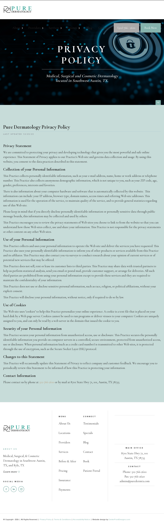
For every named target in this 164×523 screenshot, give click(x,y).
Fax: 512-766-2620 (134, 476)
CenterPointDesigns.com (119, 520)
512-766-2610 (46, 382)
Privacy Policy (46, 520)
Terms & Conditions (62, 520)
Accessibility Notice (81, 520)
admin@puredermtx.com (135, 481)
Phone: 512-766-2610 (135, 472)
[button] (19, 28)
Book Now (150, 28)
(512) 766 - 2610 (126, 28)
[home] (17, 10)
